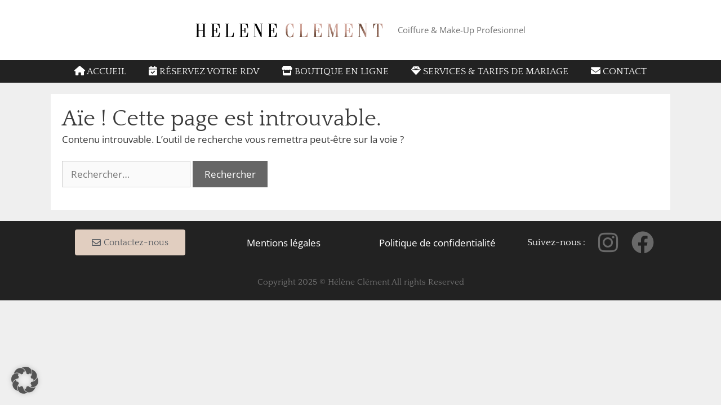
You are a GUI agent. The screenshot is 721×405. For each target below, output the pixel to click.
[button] (25, 380)
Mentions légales (284, 242)
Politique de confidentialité (437, 242)
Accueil (100, 71)
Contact (619, 71)
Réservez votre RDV (204, 71)
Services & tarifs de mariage (489, 71)
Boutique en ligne (335, 71)
